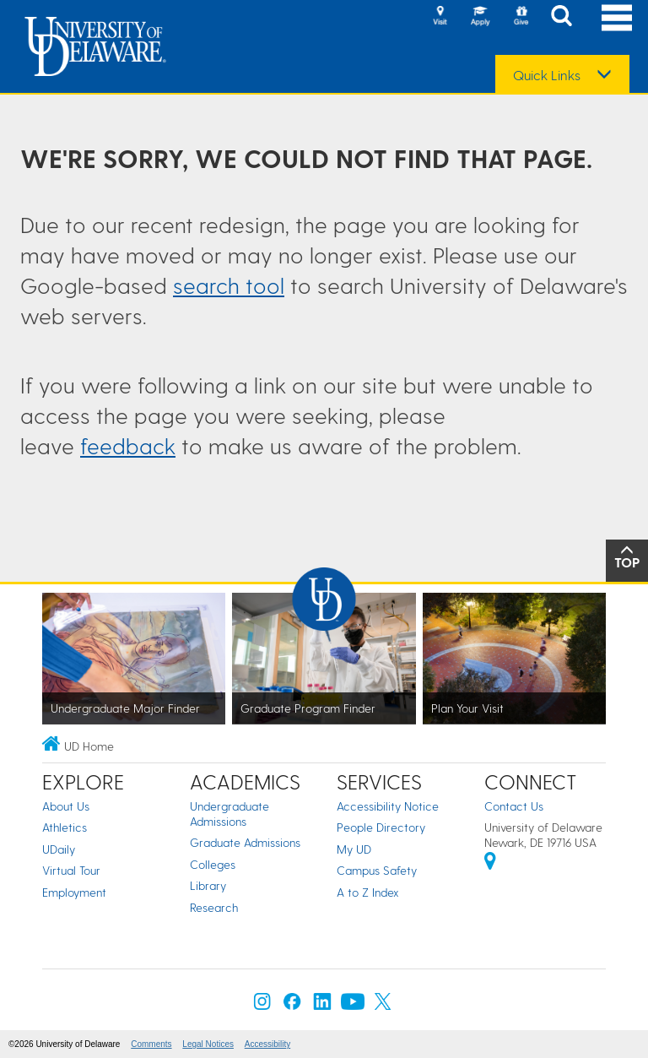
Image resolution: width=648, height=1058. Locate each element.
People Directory (381, 827)
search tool (228, 285)
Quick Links (546, 75)
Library (208, 885)
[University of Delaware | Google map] (490, 863)
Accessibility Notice (388, 806)
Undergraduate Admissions (229, 813)
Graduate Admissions (245, 842)
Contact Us (513, 806)
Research (214, 907)
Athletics (64, 827)
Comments (151, 1044)
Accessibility (267, 1044)
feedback (128, 445)
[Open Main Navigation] (617, 17)
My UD (354, 849)
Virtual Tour (71, 870)
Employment (74, 892)
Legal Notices (208, 1044)
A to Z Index (368, 892)
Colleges (212, 864)
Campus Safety (377, 870)
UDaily (58, 849)
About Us (65, 806)
